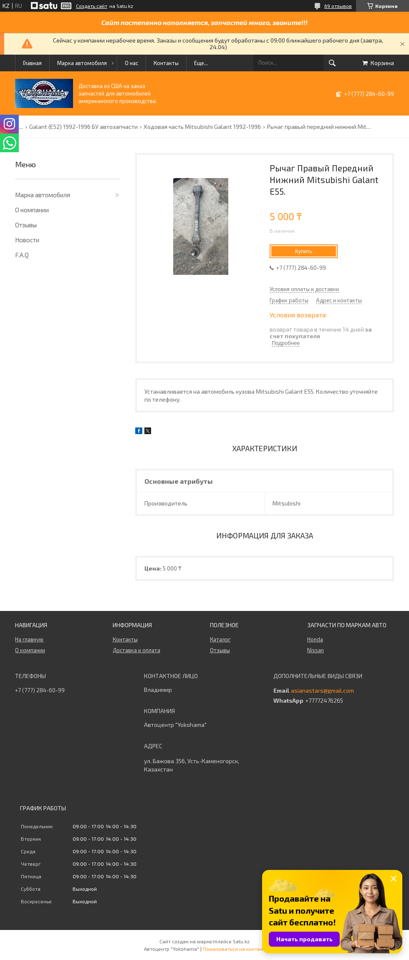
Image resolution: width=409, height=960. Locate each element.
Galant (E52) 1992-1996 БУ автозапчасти (83, 126)
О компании (32, 210)
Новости (27, 240)
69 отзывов (338, 6)
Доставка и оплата (136, 650)
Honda (315, 639)
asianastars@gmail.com (322, 691)
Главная (32, 63)
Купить (303, 251)
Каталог (220, 639)
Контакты (166, 63)
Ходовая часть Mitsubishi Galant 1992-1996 (202, 126)
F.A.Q (22, 255)
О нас (131, 63)
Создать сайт (91, 6)
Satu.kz (241, 941)
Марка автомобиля (82, 63)
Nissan (315, 650)
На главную (29, 639)
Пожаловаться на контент (234, 949)
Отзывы (26, 225)
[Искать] (332, 63)
